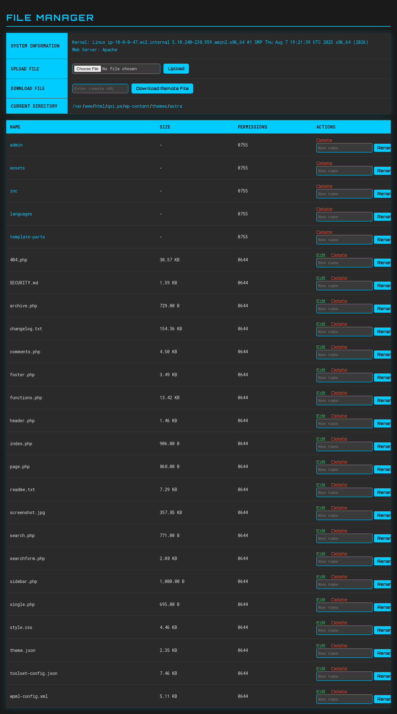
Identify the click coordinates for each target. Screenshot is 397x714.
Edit (321, 255)
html (100, 106)
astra (176, 106)
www (88, 106)
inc (13, 191)
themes (159, 106)
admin (16, 145)
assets (17, 168)
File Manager (50, 17)
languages (21, 214)
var (78, 106)
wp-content (137, 106)
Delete (324, 140)
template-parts (27, 237)
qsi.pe (114, 106)
